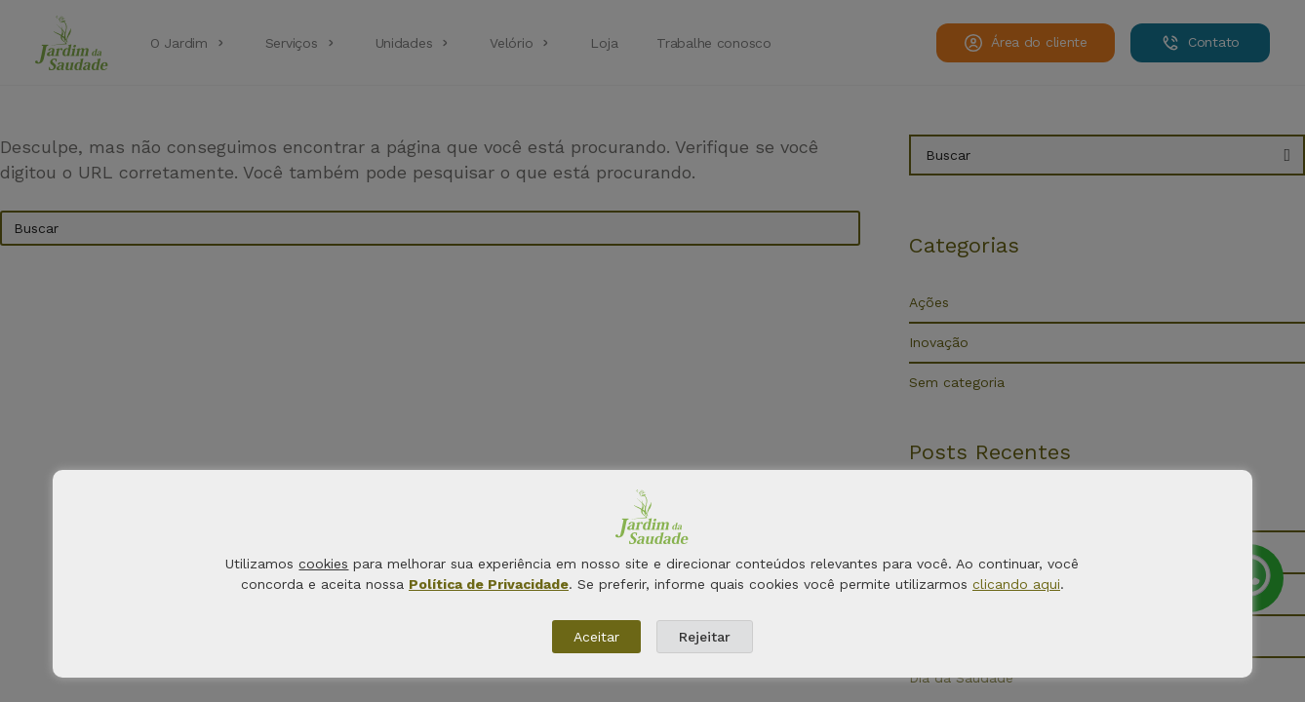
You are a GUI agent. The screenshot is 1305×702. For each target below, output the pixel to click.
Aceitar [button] (596, 636)
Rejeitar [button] (705, 636)
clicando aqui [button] (1016, 584)
